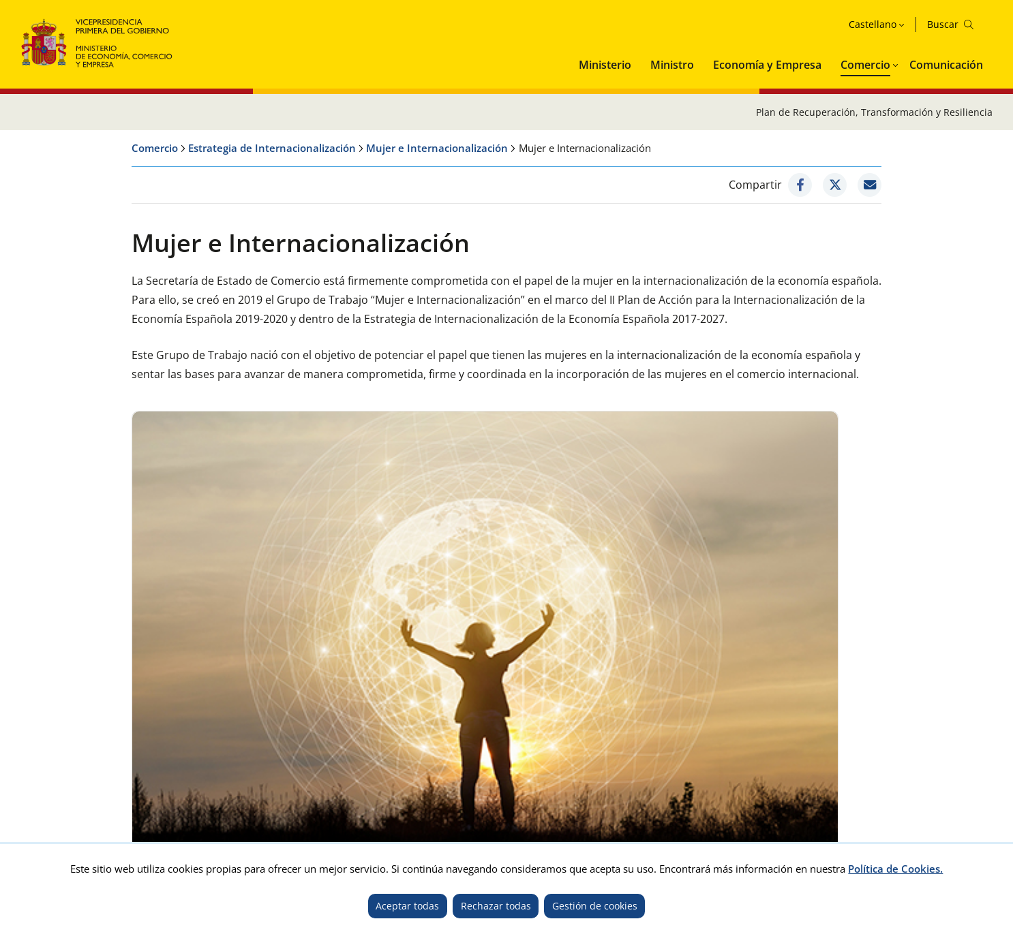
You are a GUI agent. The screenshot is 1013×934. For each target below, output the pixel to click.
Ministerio (605, 64)
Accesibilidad (205, 767)
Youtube (850, 788)
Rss (981, 788)
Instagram (767, 788)
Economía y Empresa (767, 64)
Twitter (675, 788)
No (432, 651)
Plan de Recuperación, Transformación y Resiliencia (874, 112)
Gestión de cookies (594, 905)
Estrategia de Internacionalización (272, 148)
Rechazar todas (496, 905)
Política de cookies (290, 767)
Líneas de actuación (194, 556)
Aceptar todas (407, 905)
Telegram (895, 788)
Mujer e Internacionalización (437, 148)
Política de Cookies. (895, 868)
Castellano (872, 24)
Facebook (718, 788)
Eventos (546, 556)
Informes (358, 555)
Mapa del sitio (378, 767)
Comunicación (946, 64)
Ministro (672, 64)
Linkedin (940, 788)
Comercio (865, 64)
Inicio (32, 767)
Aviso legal (136, 767)
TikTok (809, 788)
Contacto (79, 767)
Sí (379, 651)
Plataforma (745, 553)
